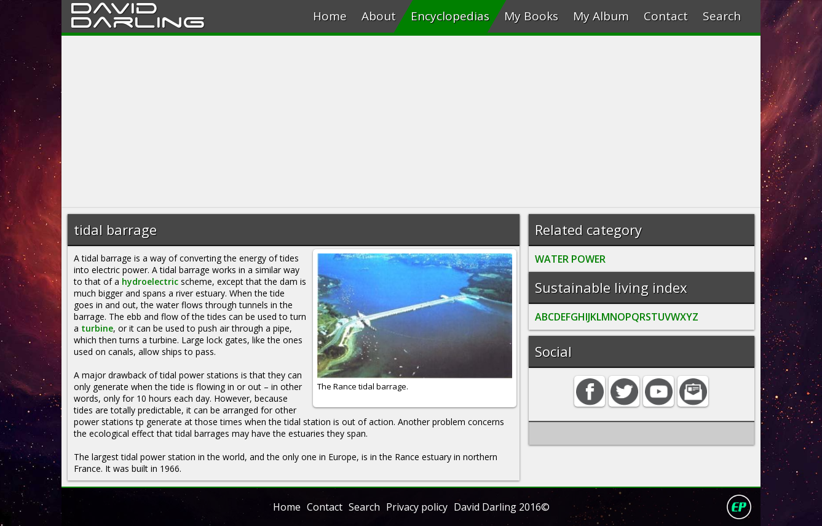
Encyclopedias (450, 16)
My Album (601, 16)
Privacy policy (417, 507)
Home (330, 16)
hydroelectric (150, 281)
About (379, 16)
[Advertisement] (410, 122)
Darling (137, 20)
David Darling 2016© (502, 507)
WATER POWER (570, 259)
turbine (97, 328)
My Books (531, 16)
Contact (666, 16)
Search (722, 16)
